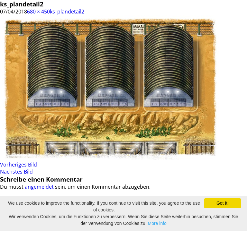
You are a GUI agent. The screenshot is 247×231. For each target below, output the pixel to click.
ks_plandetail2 (67, 11)
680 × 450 (38, 11)
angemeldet (39, 186)
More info (157, 223)
